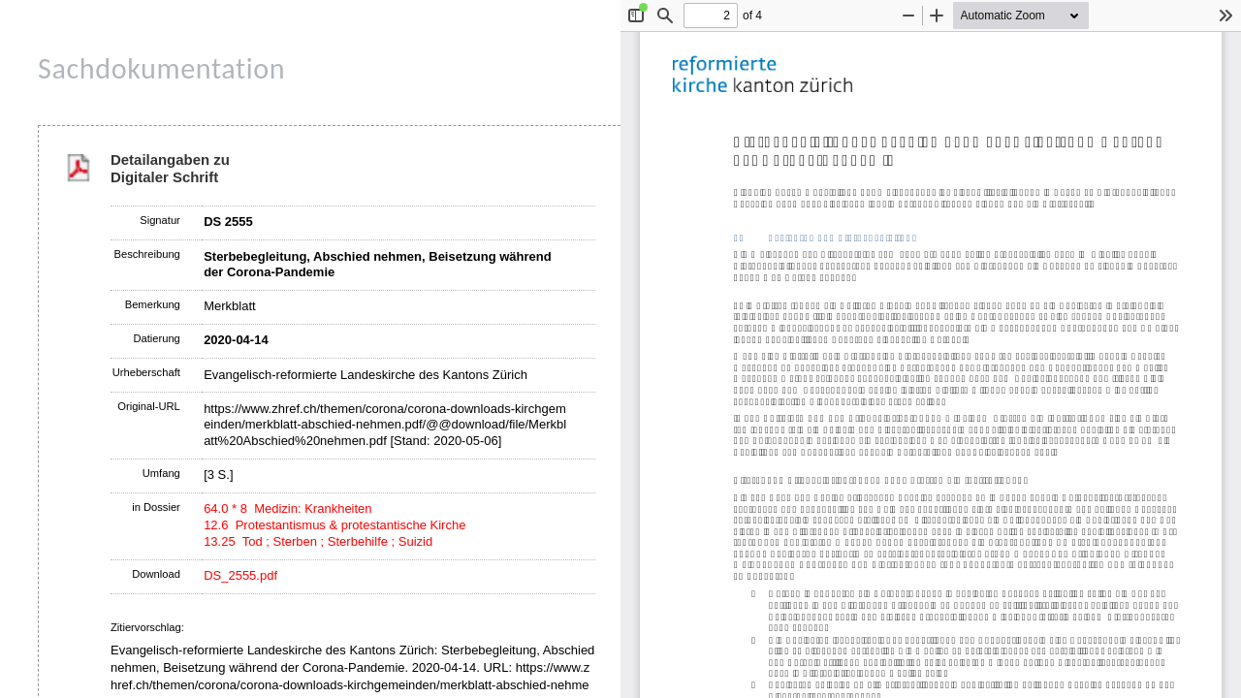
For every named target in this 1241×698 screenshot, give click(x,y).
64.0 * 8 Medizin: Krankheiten (287, 508)
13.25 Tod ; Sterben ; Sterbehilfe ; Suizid (318, 541)
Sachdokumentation (161, 68)
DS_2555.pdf (240, 575)
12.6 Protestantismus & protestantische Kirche (334, 525)
